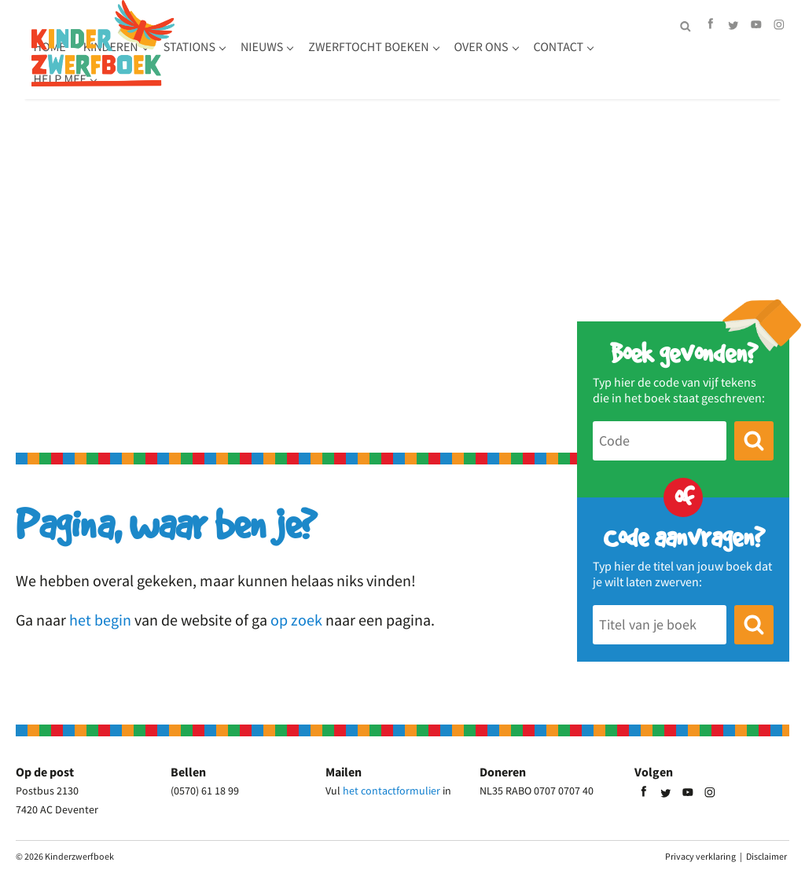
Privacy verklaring (700, 856)
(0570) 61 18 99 (205, 790)
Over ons (219, 79)
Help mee (373, 79)
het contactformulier (391, 790)
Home (208, 47)
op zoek (296, 619)
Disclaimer (766, 856)
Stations (347, 47)
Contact (296, 79)
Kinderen (268, 47)
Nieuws (420, 47)
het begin (100, 619)
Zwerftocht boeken (527, 47)
